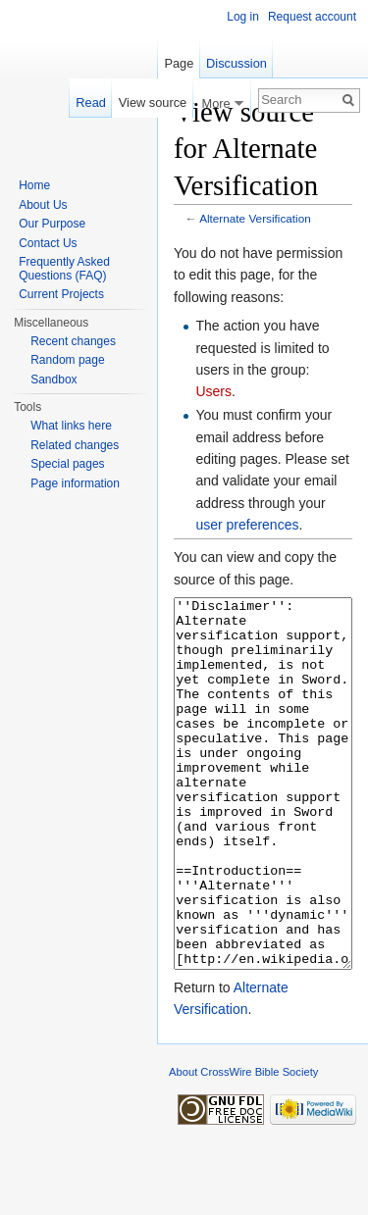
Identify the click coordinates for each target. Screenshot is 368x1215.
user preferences (246, 524)
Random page (67, 360)
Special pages (67, 464)
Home (34, 185)
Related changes (74, 445)
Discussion (236, 63)
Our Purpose (52, 223)
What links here (71, 425)
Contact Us (48, 243)
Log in (243, 17)
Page (178, 63)
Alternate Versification (255, 218)
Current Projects (61, 294)
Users (213, 391)
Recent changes (73, 341)
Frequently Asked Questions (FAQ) (64, 268)
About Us (43, 205)
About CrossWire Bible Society (243, 1145)
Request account (312, 17)
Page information (75, 483)
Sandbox (53, 379)
